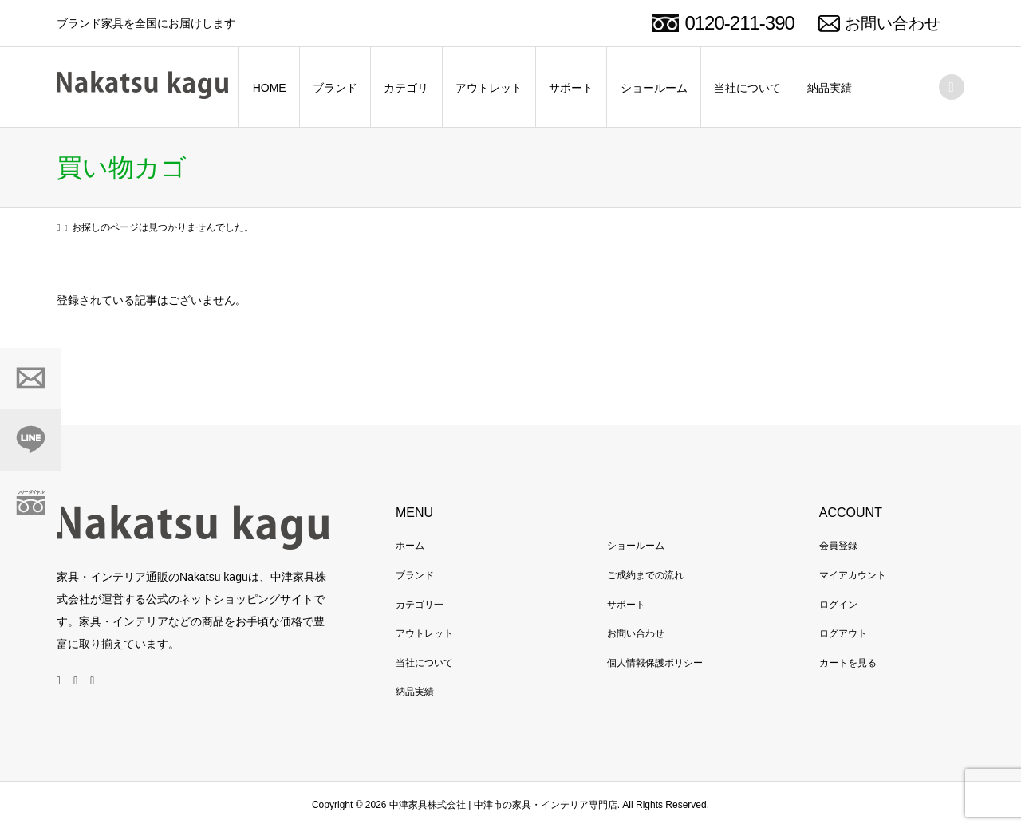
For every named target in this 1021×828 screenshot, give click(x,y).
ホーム (410, 545)
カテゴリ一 (419, 604)
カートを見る (848, 662)
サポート (571, 87)
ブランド (335, 87)
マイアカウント (852, 575)
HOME (269, 87)
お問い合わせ (892, 23)
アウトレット (488, 87)
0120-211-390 (739, 23)
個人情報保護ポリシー (655, 662)
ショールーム (654, 87)
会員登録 (838, 545)
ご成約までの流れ (645, 575)
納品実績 (829, 87)
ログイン (838, 604)
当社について (747, 87)
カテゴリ (406, 87)
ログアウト (843, 633)
